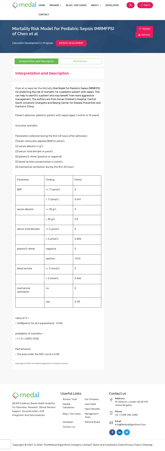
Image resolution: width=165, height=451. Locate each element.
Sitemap (147, 445)
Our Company (92, 399)
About (99, 5)
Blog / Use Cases (79, 5)
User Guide (90, 404)
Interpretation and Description (36, 61)
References (80, 61)
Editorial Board (92, 422)
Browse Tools (70, 399)
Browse (58, 5)
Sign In (145, 5)
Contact (47, 14)
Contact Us (69, 427)
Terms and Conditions (105, 445)
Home (45, 5)
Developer (115, 5)
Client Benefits (92, 409)
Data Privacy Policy (130, 445)
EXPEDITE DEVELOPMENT (71, 43)
